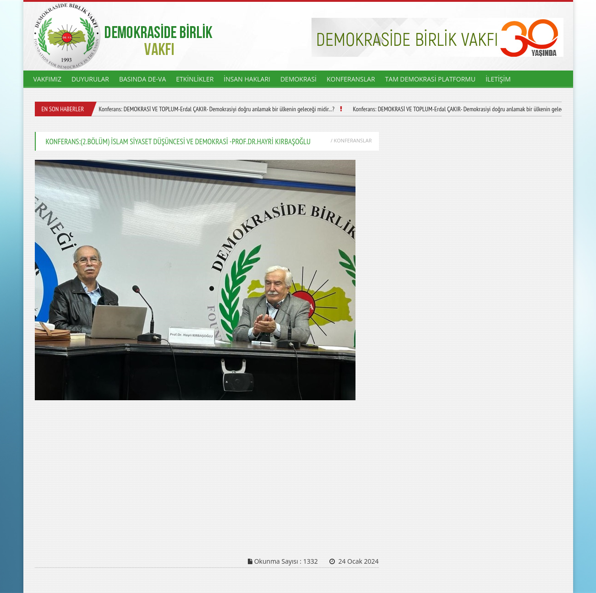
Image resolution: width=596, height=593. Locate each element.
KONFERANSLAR (351, 79)
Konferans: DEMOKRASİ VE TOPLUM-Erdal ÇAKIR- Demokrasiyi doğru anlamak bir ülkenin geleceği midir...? (216, 109)
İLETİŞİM (498, 79)
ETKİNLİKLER (194, 79)
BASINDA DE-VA (142, 79)
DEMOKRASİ (298, 79)
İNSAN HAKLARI (247, 79)
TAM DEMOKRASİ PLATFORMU (430, 79)
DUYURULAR (90, 79)
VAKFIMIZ (47, 79)
